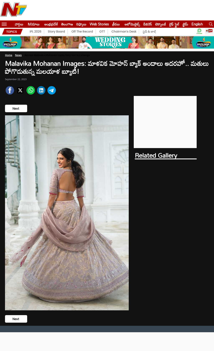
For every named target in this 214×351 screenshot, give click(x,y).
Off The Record (82, 31)
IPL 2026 (35, 31)
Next (16, 108)
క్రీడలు (116, 24)
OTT (102, 31)
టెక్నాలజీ (160, 24)
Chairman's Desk (124, 31)
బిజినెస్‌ (147, 24)
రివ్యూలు (81, 24)
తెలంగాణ (67, 24)
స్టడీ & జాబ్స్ (150, 31)
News (18, 55)
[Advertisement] (165, 122)
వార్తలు (19, 24)
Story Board (56, 31)
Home (8, 55)
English (197, 24)
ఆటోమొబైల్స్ (132, 24)
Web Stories (99, 24)
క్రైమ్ (185, 24)
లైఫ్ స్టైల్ (174, 24)
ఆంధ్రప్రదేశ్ (51, 24)
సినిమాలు (33, 24)
